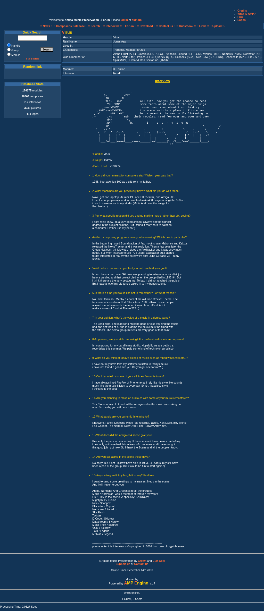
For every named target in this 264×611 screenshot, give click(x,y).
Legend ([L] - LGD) (189, 53)
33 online (119, 69)
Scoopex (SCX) (184, 56)
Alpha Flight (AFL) (124, 53)
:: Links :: (203, 26)
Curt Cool (159, 560)
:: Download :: (146, 26)
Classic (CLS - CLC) (150, 53)
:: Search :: (95, 26)
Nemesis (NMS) (232, 53)
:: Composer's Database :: (70, 26)
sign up (137, 19)
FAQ (240, 16)
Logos (241, 19)
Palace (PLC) (145, 56)
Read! (116, 73)
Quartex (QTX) (164, 56)
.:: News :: (46, 26)
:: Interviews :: (112, 26)
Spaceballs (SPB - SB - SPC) (243, 56)
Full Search (32, 58)
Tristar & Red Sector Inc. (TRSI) (148, 60)
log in (124, 19)
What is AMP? (246, 13)
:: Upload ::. (217, 26)
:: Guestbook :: (186, 26)
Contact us (141, 563)
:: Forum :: (130, 26)
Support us (123, 563)
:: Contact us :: (166, 26)
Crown (142, 560)
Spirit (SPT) (120, 60)
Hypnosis (170, 53)
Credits (242, 10)
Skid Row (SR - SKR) (209, 56)
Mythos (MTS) (211, 53)
